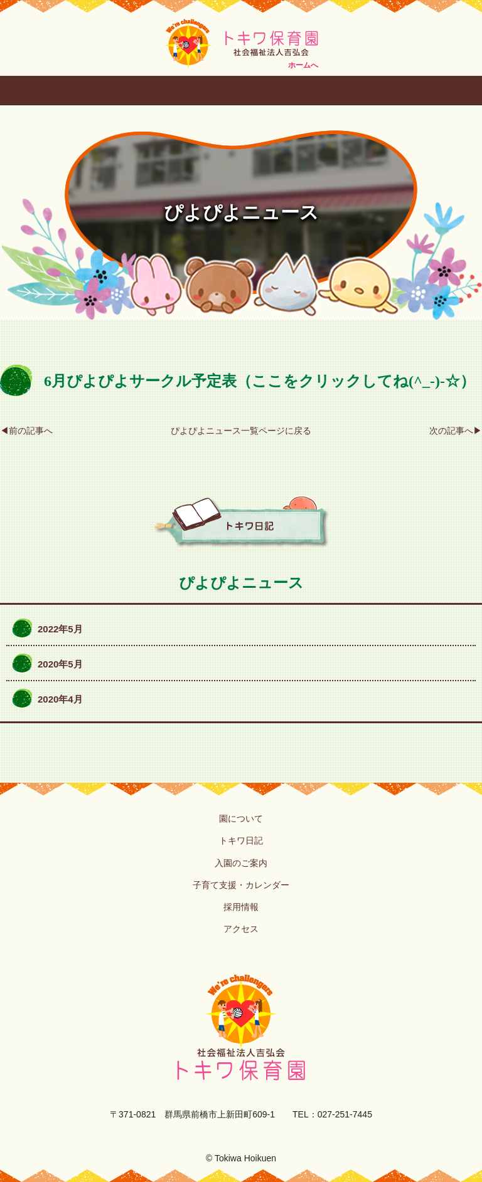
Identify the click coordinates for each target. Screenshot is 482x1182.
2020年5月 (60, 664)
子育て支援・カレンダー (241, 885)
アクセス (241, 929)
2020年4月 (60, 699)
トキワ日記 (241, 840)
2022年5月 (60, 629)
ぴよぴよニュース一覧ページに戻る (241, 431)
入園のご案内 (241, 863)
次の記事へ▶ (455, 431)
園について (241, 818)
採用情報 (241, 907)
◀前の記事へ (26, 431)
